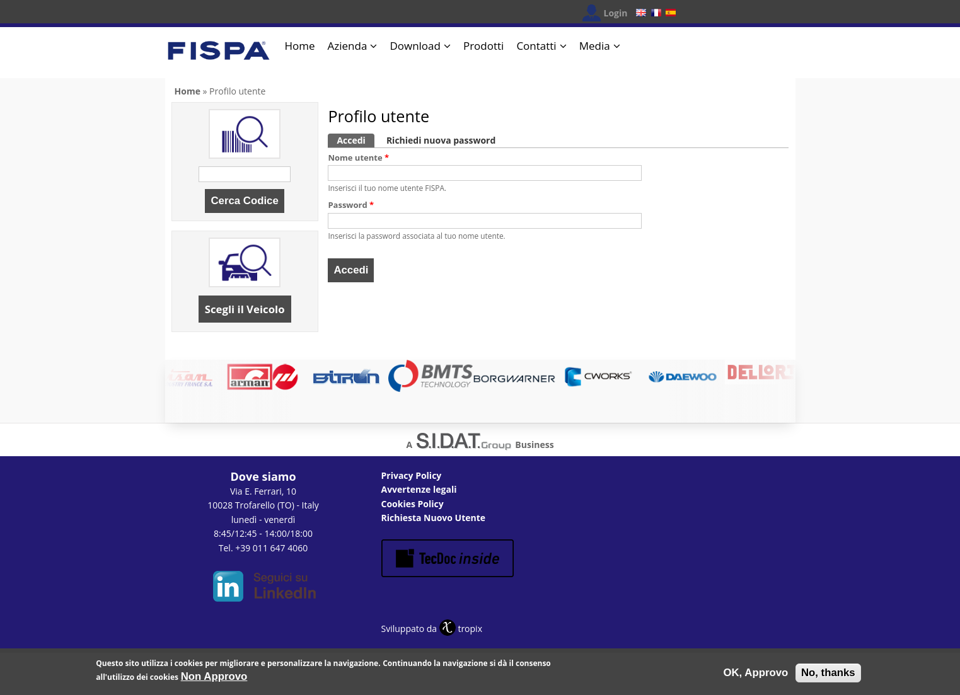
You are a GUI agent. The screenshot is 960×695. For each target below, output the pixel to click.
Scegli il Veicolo (245, 309)
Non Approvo (214, 680)
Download (415, 45)
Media (594, 45)
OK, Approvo (755, 675)
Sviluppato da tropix (431, 629)
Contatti (536, 45)
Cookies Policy (412, 504)
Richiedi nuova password (440, 140)
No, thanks (828, 675)
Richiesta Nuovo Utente (433, 518)
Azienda (347, 45)
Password (351, 204)
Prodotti (483, 45)
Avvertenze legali (419, 489)
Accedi (355, 140)
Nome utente (358, 157)
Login (616, 13)
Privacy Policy (411, 475)
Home (300, 45)
